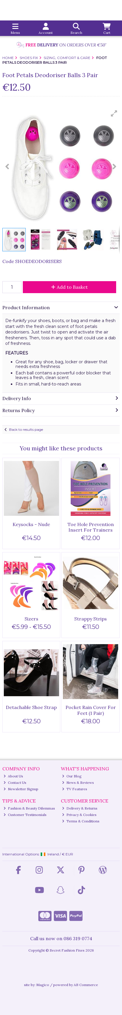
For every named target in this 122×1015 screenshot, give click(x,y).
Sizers (31, 619)
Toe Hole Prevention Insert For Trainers (91, 527)
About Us (13, 776)
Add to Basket (69, 287)
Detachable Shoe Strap (31, 707)
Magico (42, 985)
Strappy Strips (90, 619)
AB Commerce (86, 985)
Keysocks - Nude (31, 524)
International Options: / (37, 854)
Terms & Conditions (80, 821)
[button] (114, 113)
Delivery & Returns (79, 808)
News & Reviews (78, 782)
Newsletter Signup (21, 789)
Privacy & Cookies (79, 814)
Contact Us (15, 782)
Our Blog (72, 776)
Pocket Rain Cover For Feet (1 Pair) (91, 710)
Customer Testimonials (25, 814)
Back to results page (26, 429)
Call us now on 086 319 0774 (61, 938)
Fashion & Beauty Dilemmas (29, 808)
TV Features (74, 789)
